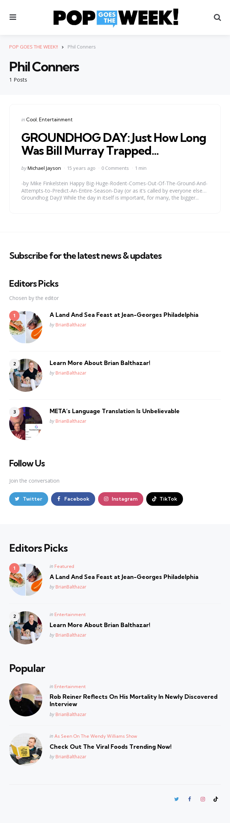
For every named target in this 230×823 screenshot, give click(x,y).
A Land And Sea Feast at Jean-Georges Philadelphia (124, 314)
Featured (64, 566)
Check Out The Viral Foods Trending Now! (111, 746)
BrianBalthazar (70, 325)
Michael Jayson (44, 168)
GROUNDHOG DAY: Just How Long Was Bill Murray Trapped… (113, 144)
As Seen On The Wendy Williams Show (95, 736)
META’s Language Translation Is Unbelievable (115, 411)
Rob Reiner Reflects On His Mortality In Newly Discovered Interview (134, 700)
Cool (31, 119)
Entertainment (56, 119)
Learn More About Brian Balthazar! (100, 362)
